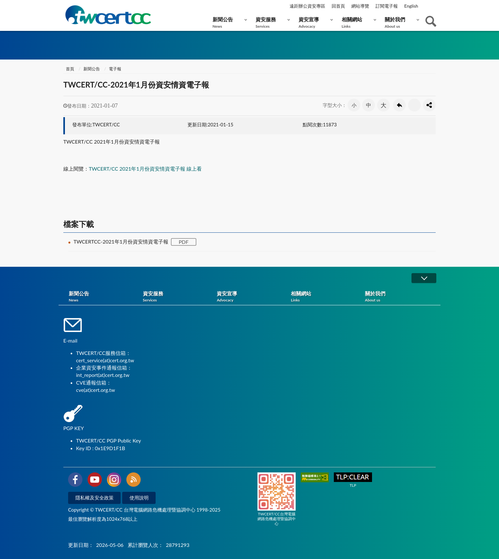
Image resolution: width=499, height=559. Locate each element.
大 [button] (383, 105)
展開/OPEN (423, 278)
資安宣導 (314, 22)
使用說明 (139, 497)
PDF (183, 242)
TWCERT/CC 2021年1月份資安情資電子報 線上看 (145, 169)
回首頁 (338, 6)
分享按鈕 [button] (429, 105)
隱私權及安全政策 (94, 497)
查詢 (430, 21)
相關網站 (357, 22)
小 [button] (354, 105)
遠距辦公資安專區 (307, 6)
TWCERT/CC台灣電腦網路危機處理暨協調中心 (276, 499)
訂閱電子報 (387, 6)
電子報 (115, 68)
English (411, 6)
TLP (353, 480)
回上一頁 (399, 105)
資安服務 (271, 22)
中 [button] (368, 105)
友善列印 (414, 105)
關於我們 (400, 22)
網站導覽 (360, 6)
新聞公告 (228, 22)
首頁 (69, 68)
